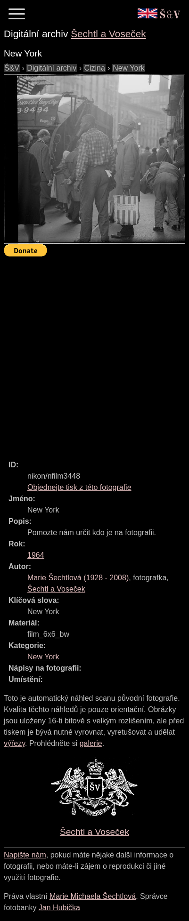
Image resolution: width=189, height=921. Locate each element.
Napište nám (25, 855)
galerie (91, 743)
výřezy (14, 743)
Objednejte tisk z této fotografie (79, 487)
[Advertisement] (94, 354)
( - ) (78, 578)
